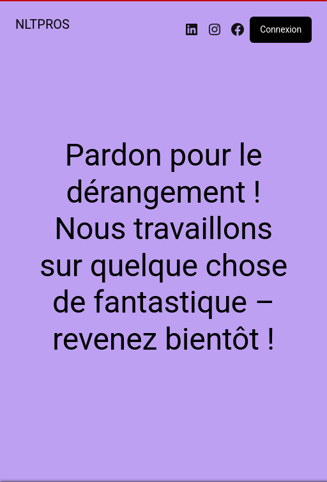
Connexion (280, 29)
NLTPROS (42, 24)
